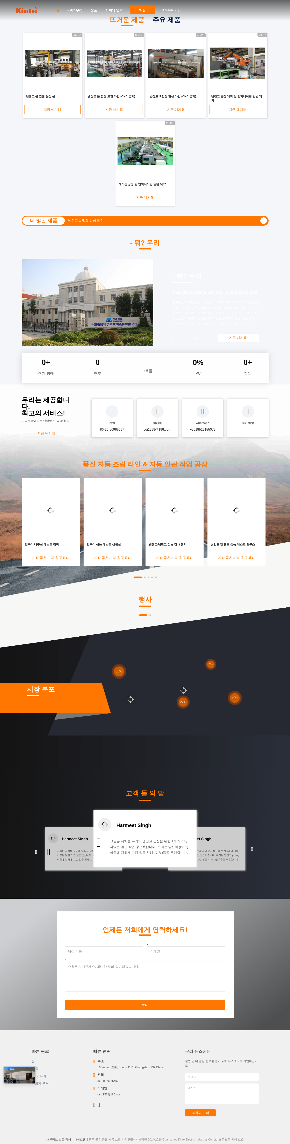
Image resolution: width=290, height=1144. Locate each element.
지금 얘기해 (52, 109)
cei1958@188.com (109, 1094)
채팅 (142, 10)
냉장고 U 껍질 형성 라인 (86, 220)
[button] (36, 852)
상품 (94, 10)
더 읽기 (192, 337)
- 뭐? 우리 (75, 10)
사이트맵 (80, 1139)
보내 (145, 1005)
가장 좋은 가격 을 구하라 (50, 557)
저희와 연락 (114, 10)
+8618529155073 (202, 429)
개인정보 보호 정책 (58, 1139)
